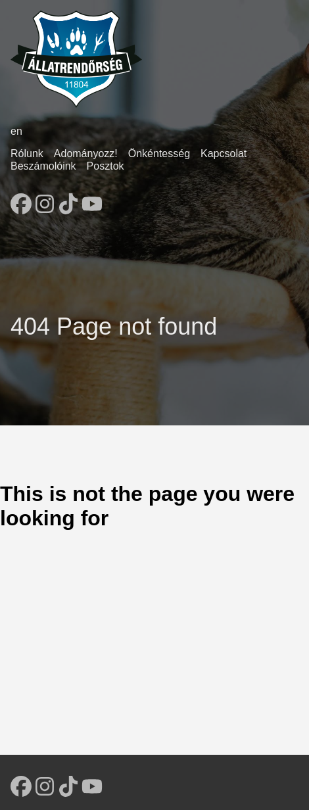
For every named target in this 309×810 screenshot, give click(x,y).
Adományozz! (86, 153)
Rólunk (27, 153)
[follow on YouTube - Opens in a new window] (92, 200)
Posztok (105, 166)
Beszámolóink (43, 166)
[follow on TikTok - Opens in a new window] (68, 200)
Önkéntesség (159, 153)
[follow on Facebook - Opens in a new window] (21, 200)
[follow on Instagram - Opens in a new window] (44, 200)
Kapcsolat (224, 153)
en (16, 131)
